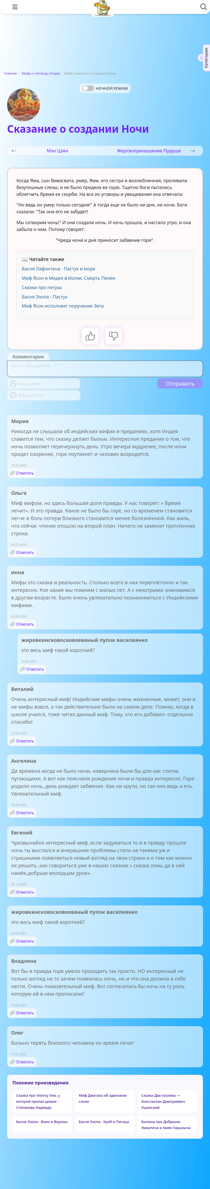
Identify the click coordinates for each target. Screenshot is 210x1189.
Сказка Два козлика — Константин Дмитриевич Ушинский (163, 1101)
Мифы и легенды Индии (41, 73)
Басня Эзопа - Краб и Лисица (104, 1121)
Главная (10, 73)
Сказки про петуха (42, 287)
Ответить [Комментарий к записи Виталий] (25, 741)
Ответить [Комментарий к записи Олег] (25, 1062)
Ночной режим (112, 88)
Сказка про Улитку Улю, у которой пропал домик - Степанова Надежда (38, 1101)
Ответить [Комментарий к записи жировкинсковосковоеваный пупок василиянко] (35, 669)
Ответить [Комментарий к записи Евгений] (25, 892)
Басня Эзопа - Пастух (45, 297)
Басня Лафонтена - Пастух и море (58, 269)
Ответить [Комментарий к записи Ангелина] (25, 812)
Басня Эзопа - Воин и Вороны (42, 1121)
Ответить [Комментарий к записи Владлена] (25, 1013)
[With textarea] (105, 369)
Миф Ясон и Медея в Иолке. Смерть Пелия (68, 278)
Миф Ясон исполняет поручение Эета (63, 306)
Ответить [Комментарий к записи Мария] (25, 473)
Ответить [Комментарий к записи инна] (25, 624)
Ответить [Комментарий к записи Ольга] (25, 552)
